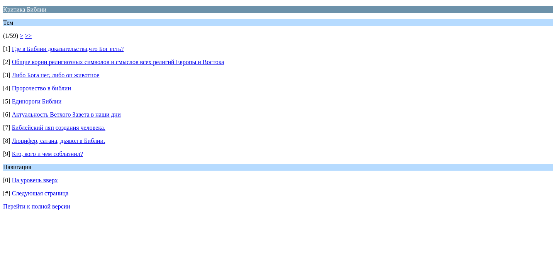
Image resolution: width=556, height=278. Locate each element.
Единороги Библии (37, 101)
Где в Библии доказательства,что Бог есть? (68, 49)
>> (28, 35)
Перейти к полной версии (36, 206)
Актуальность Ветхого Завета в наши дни (66, 114)
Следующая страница (40, 193)
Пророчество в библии (41, 88)
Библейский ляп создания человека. (58, 127)
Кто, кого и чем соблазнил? (47, 154)
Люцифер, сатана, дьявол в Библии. (58, 140)
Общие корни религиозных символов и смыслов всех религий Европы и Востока (118, 62)
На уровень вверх (35, 180)
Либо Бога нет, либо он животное (56, 75)
